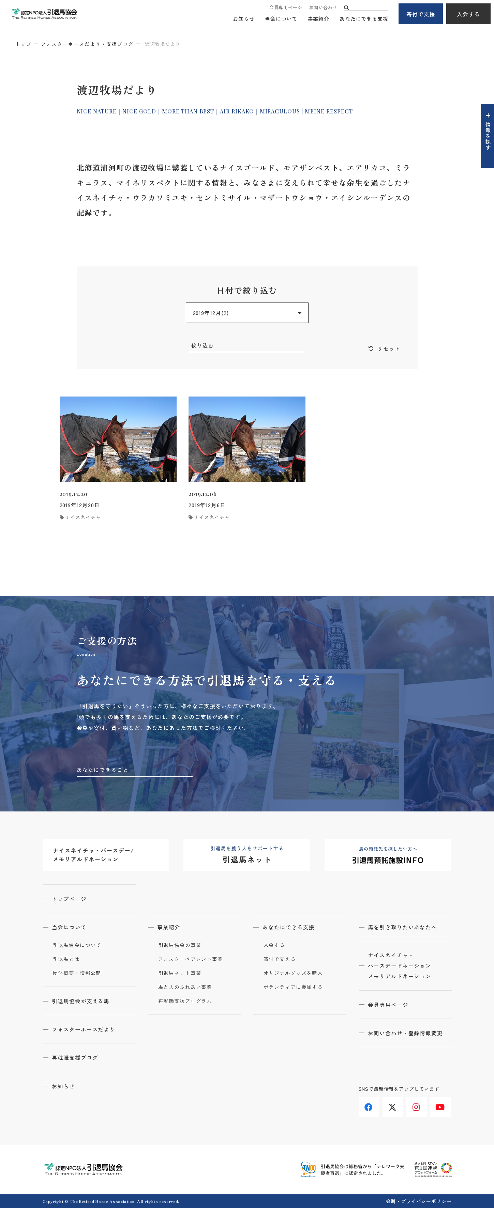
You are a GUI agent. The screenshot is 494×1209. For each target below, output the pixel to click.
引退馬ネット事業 (179, 974)
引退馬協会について (77, 946)
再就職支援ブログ (76, 1058)
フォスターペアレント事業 (190, 960)
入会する (468, 14)
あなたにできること (103, 770)
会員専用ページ (285, 7)
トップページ (70, 900)
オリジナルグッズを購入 (293, 974)
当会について (281, 18)
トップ (23, 44)
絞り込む (202, 345)
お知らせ (244, 18)
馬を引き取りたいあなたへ (403, 928)
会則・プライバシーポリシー (419, 1201)
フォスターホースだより (85, 1030)
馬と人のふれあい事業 (185, 988)
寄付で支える (280, 960)
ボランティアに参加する (293, 988)
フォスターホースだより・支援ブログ (87, 44)
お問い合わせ (323, 7)
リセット (389, 349)
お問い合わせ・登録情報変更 (406, 1034)
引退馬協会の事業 (179, 946)
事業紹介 (318, 18)
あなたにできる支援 (364, 18)
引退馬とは (66, 960)
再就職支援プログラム (185, 1001)
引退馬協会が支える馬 (82, 1002)
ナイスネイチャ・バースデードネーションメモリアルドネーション (401, 967)
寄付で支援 (420, 14)
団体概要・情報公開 (77, 974)
